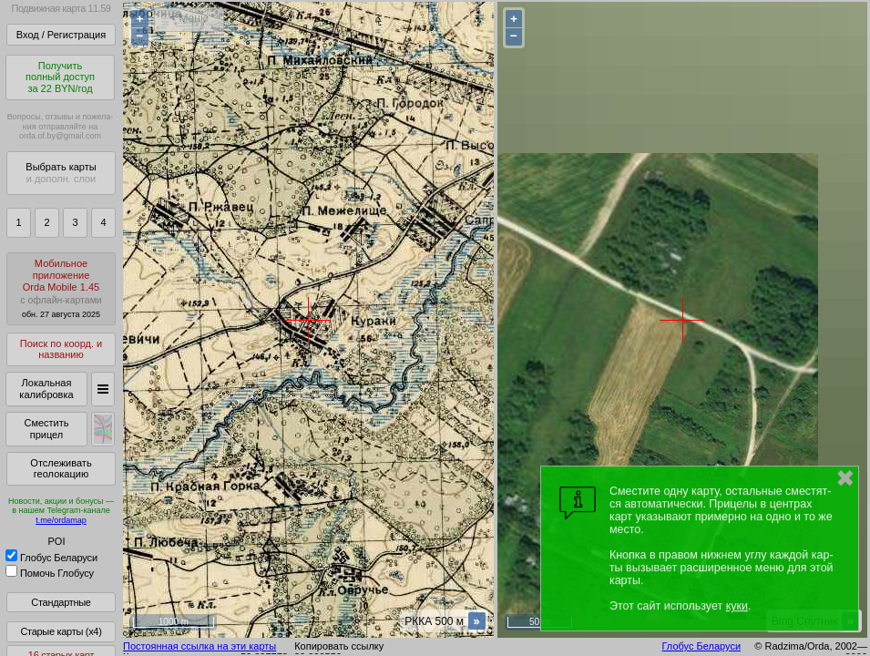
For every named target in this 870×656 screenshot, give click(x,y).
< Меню (189, 18)
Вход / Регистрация (61, 34)
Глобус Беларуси (51, 557)
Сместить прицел (46, 428)
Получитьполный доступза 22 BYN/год (60, 77)
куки (737, 606)
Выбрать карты (61, 172)
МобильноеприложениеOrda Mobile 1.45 (61, 288)
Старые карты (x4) (60, 631)
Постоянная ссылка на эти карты (199, 646)
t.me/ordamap (61, 520)
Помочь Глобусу (49, 573)
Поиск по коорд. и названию (61, 349)
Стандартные (60, 602)
